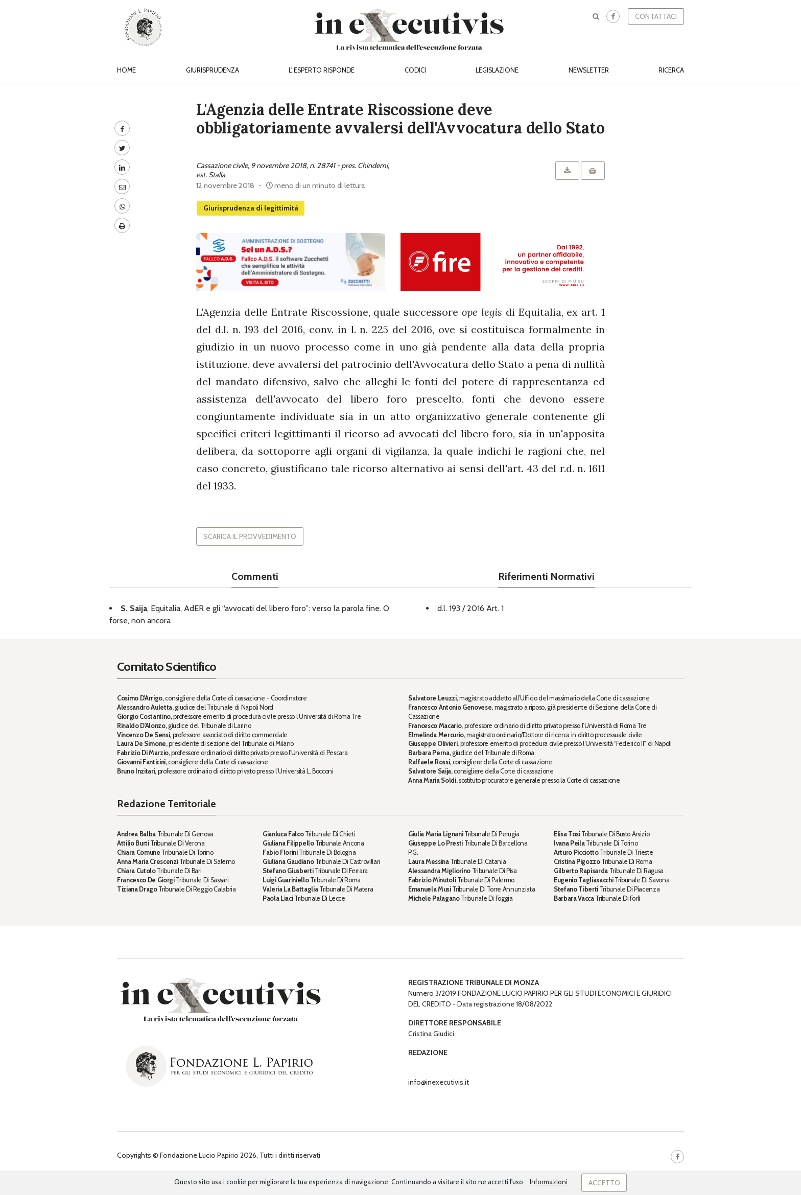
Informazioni (549, 1182)
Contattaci (656, 16)
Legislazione (497, 70)
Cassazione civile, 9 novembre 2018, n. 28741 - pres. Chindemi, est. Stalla (292, 170)
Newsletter (589, 70)
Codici (415, 70)
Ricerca (671, 70)
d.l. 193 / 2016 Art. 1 (470, 608)
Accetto (604, 1182)
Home (126, 70)
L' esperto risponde (322, 70)
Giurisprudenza (212, 70)
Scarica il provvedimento (249, 536)
